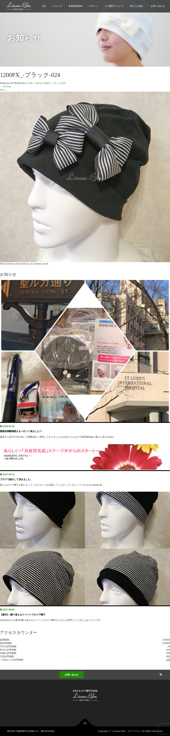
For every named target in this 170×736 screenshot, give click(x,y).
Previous (5, 86)
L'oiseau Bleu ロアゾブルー (126, 731)
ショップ (57, 6)
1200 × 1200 (34, 83)
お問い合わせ (158, 6)
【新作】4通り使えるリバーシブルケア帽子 (22, 614)
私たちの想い (137, 6)
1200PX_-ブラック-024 (54, 83)
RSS (160, 673)
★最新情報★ (75, 6)
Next (3, 90)
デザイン (93, 6)
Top (44, 6)
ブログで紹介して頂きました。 (16, 479)
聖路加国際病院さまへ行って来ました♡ (21, 431)
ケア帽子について (114, 6)
